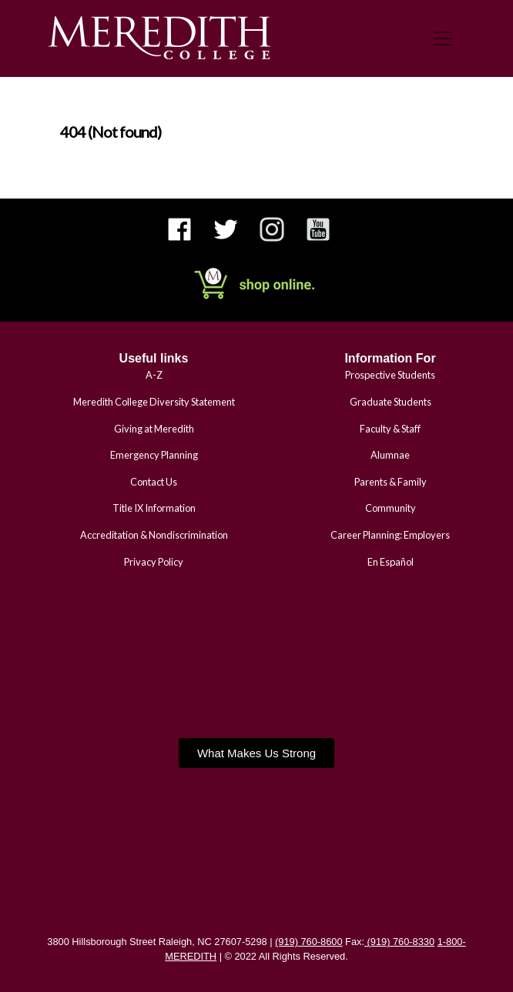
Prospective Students (390, 375)
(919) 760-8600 (309, 941)
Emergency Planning (154, 455)
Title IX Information (154, 508)
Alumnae (390, 455)
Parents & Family (390, 482)
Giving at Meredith (154, 429)
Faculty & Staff (390, 429)
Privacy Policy (153, 562)
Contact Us (153, 482)
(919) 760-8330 (399, 941)
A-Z (154, 375)
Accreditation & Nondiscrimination (154, 535)
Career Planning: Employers (390, 535)
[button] (256, 753)
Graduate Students (390, 402)
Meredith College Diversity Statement (154, 402)
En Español (390, 562)
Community (390, 508)
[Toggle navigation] (442, 38)
